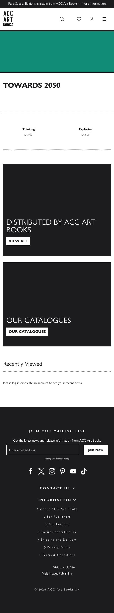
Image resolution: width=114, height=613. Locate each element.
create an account (36, 383)
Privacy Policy (58, 547)
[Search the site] (62, 19)
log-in (16, 383)
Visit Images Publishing (57, 573)
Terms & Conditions (58, 555)
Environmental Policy (59, 532)
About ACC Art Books (58, 509)
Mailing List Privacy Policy (57, 458)
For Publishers (59, 516)
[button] (79, 19)
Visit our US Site (64, 567)
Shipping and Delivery (59, 539)
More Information (94, 3)
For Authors (59, 524)
